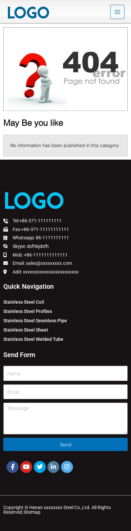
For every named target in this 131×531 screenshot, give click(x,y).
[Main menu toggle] (118, 12)
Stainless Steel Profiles (27, 311)
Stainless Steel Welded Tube (33, 339)
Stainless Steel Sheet (25, 330)
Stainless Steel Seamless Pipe (35, 320)
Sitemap (32, 512)
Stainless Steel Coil (23, 302)
